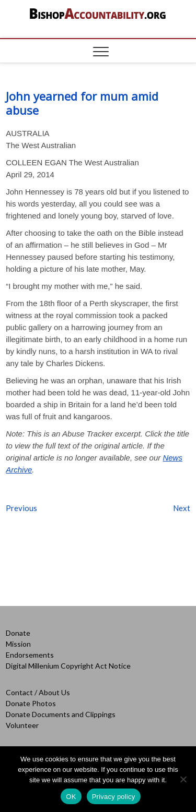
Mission (18, 643)
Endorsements (30, 654)
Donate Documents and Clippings (61, 714)
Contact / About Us (38, 692)
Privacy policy (113, 797)
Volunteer (22, 725)
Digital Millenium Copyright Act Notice (68, 665)
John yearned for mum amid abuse (82, 103)
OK (71, 797)
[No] (183, 779)
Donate (18, 632)
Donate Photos (31, 703)
